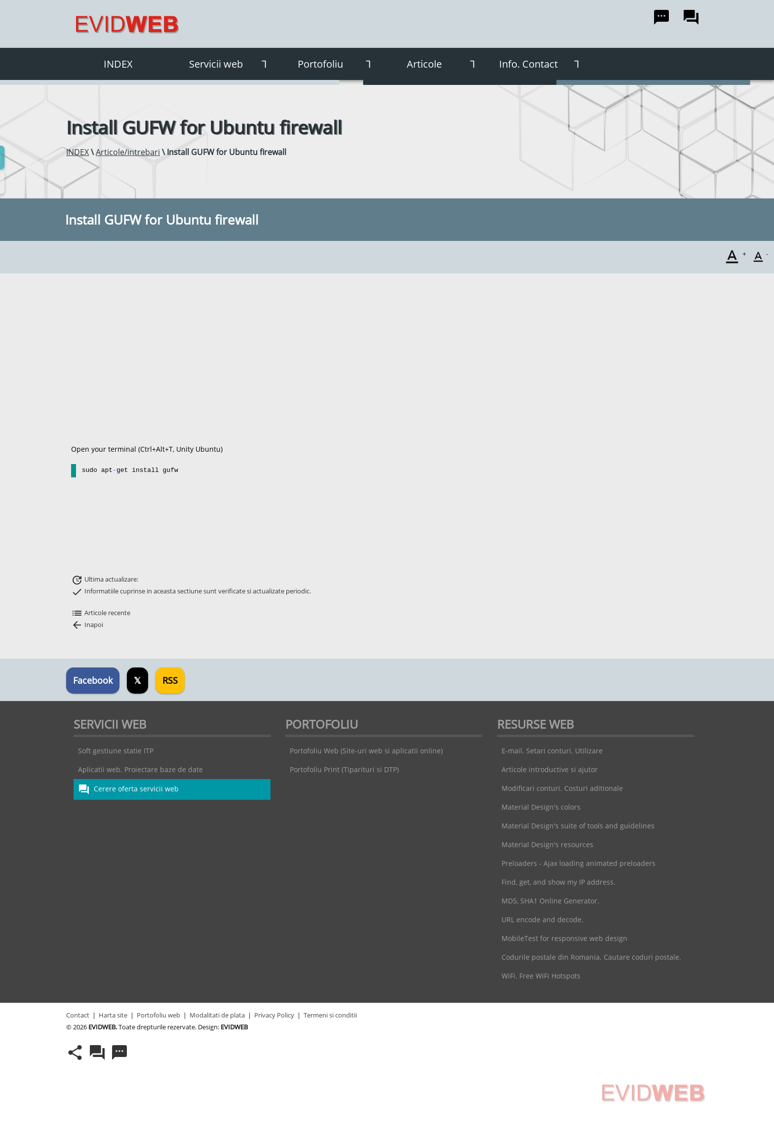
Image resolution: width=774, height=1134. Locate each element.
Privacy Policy (274, 1015)
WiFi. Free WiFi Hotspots (541, 975)
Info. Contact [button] (542, 64)
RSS (170, 680)
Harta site (113, 1015)
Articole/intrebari (128, 152)
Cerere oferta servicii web (128, 789)
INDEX (118, 64)
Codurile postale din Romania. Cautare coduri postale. (591, 957)
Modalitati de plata (217, 1015)
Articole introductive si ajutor (550, 769)
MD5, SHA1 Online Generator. (550, 900)
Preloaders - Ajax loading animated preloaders (579, 863)
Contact (77, 1015)
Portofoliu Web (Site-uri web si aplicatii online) (366, 750)
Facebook (93, 680)
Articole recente (100, 612)
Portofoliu (338, 64)
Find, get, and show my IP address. (559, 882)
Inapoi (87, 624)
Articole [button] (444, 64)
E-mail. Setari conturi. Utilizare (552, 750)
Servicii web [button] (231, 64)
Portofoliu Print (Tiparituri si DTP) (344, 769)
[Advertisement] (384, 359)
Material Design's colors (541, 807)
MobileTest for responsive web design (564, 938)
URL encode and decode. (542, 919)
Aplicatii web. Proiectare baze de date (140, 769)
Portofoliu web (158, 1015)
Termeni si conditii (330, 1015)
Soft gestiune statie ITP (116, 750)
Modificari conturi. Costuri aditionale (562, 788)
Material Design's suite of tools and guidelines (578, 825)
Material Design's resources (547, 844)
